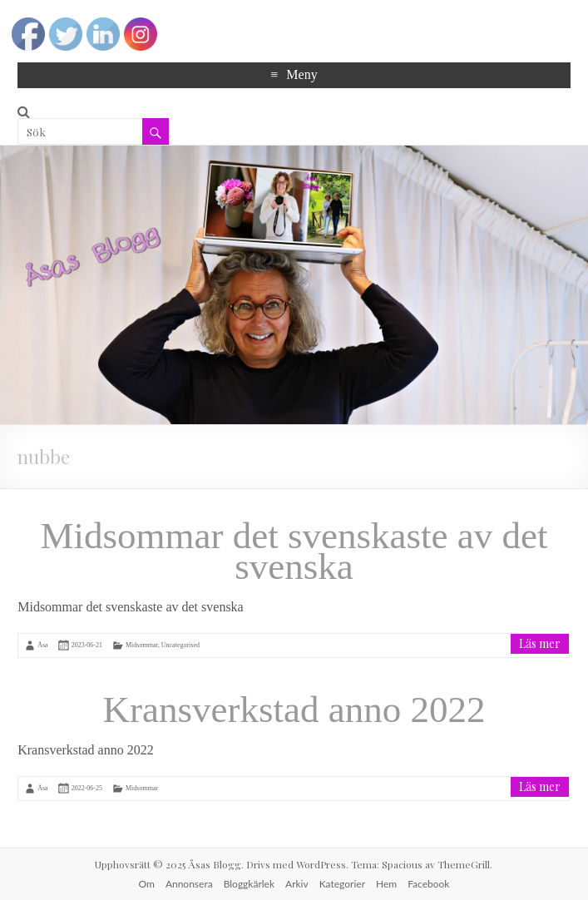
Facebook (428, 884)
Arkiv (297, 884)
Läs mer (540, 643)
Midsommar (142, 645)
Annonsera (189, 884)
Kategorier (342, 884)
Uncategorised (180, 645)
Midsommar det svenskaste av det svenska (294, 551)
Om (147, 884)
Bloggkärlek (249, 884)
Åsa (42, 645)
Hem (386, 884)
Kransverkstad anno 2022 (294, 709)
